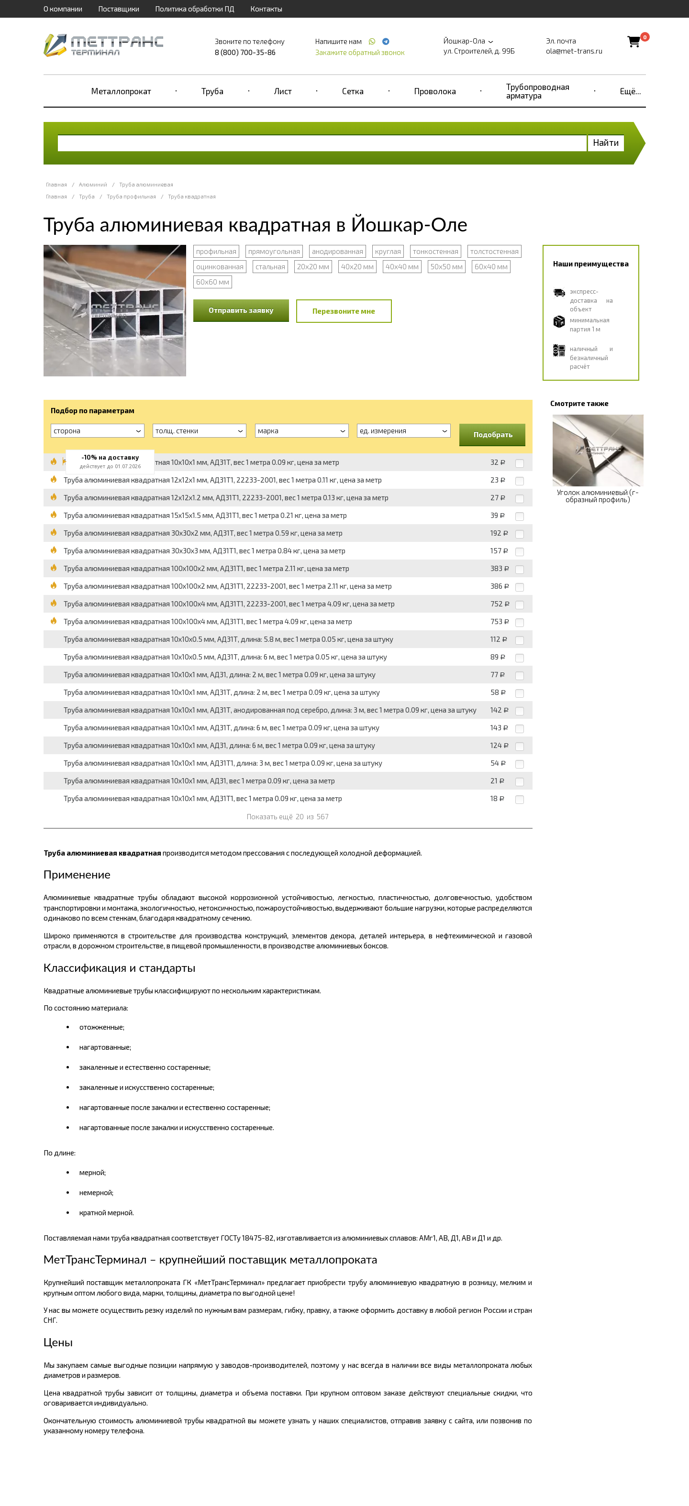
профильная (216, 251)
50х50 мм (447, 266)
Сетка (353, 91)
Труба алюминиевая (146, 184)
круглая (388, 251)
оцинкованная (220, 266)
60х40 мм (491, 266)
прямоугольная (274, 251)
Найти (606, 142)
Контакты (266, 8)
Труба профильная (131, 196)
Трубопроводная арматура (537, 90)
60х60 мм (212, 281)
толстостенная (494, 251)
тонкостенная (435, 251)
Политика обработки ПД (194, 8)
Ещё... (630, 91)
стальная (270, 266)
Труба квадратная (192, 196)
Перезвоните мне (343, 311)
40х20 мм (357, 266)
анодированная (337, 251)
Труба (212, 91)
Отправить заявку (241, 310)
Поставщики (118, 8)
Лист (283, 91)
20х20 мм (313, 266)
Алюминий (93, 184)
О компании (63, 8)
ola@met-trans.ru (574, 50)
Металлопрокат (121, 91)
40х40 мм (402, 266)
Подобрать (493, 434)
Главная (56, 184)
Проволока (435, 91)
